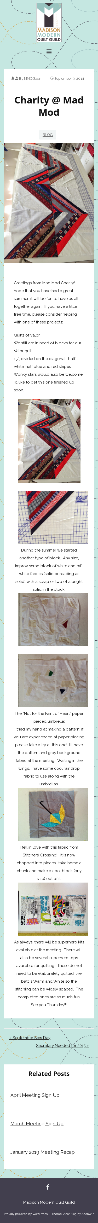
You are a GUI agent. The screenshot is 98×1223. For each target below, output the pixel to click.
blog (48, 135)
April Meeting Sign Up (35, 1095)
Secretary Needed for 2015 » (62, 1045)
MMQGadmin (34, 78)
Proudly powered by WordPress (26, 1214)
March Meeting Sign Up (37, 1123)
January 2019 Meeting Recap (42, 1152)
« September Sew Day (29, 1037)
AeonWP (87, 1214)
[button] (48, 52)
